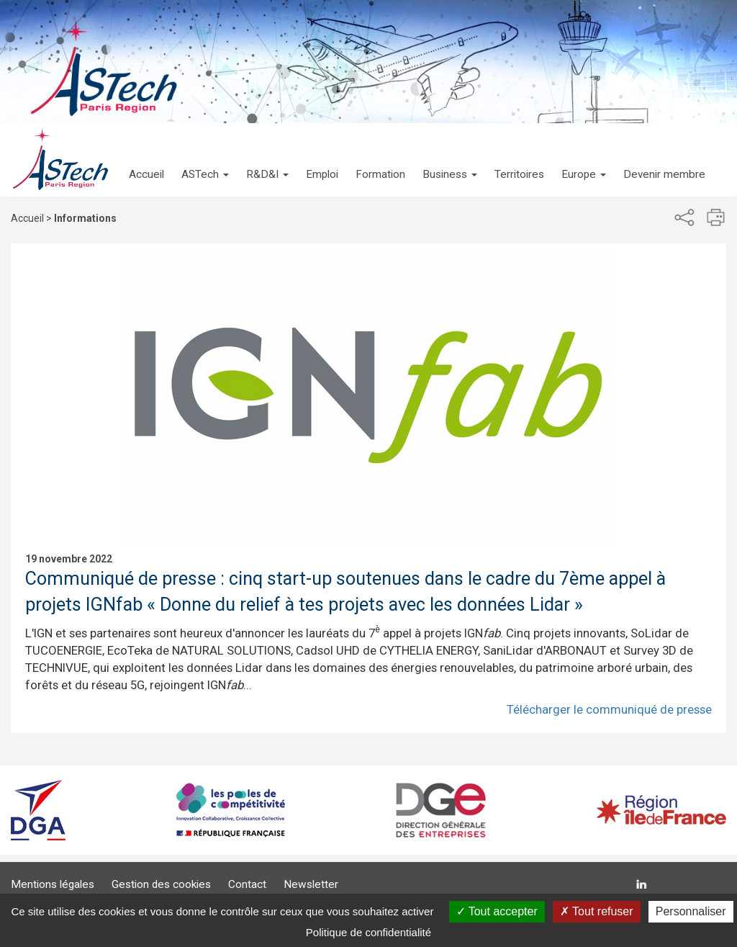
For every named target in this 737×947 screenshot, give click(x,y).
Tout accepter (497, 911)
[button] (205, 160)
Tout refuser (596, 911)
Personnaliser (691, 911)
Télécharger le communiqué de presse (609, 709)
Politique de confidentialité (368, 932)
